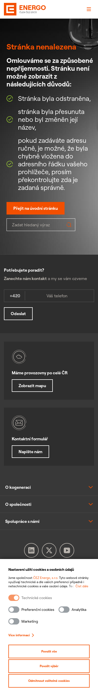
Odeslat (18, 313)
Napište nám (30, 451)
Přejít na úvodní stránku (35, 208)
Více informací (21, 635)
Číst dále (82, 586)
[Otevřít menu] (89, 9)
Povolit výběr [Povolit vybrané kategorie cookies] (49, 666)
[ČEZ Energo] (12, 9)
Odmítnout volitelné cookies (49, 681)
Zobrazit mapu (32, 385)
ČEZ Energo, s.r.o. (45, 578)
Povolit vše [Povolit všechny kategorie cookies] (49, 651)
